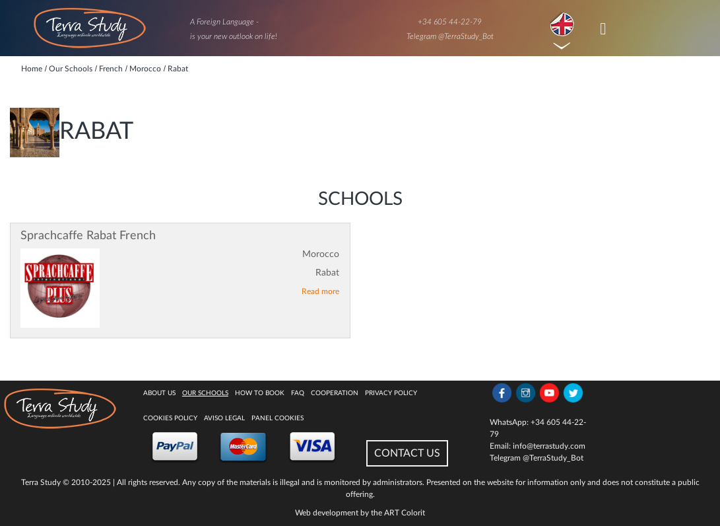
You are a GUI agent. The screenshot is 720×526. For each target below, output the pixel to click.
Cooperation (334, 393)
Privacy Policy (391, 393)
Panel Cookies (277, 418)
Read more (320, 291)
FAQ (297, 393)
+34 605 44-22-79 (450, 22)
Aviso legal (224, 418)
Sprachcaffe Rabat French (88, 236)
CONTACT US (407, 453)
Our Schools (205, 393)
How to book (259, 393)
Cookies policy (170, 418)
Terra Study (41, 482)
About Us (159, 393)
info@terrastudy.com (549, 446)
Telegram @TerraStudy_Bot (450, 36)
